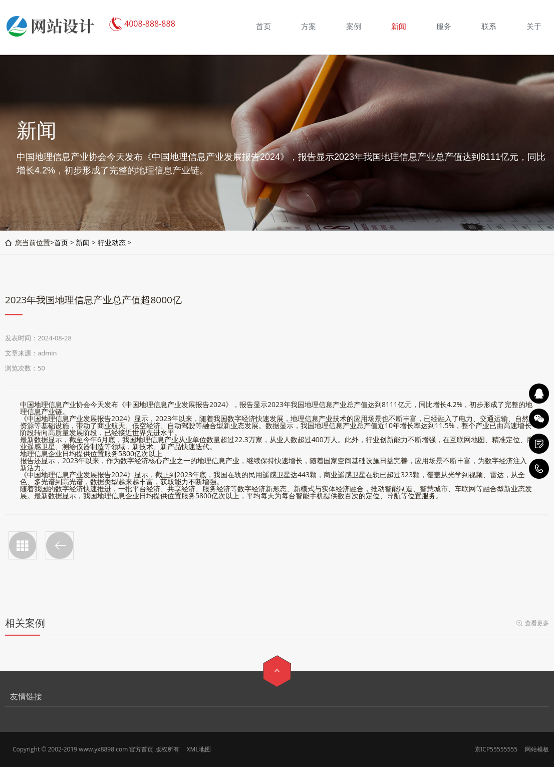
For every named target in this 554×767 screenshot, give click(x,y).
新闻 (83, 242)
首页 (61, 242)
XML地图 (199, 749)
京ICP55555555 (496, 749)
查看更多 (537, 623)
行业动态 (112, 242)
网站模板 (537, 749)
